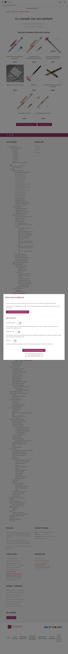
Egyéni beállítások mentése (34, 355)
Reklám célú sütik (10, 331)
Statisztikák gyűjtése (10, 322)
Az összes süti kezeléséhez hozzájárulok (17, 312)
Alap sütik (8, 340)
